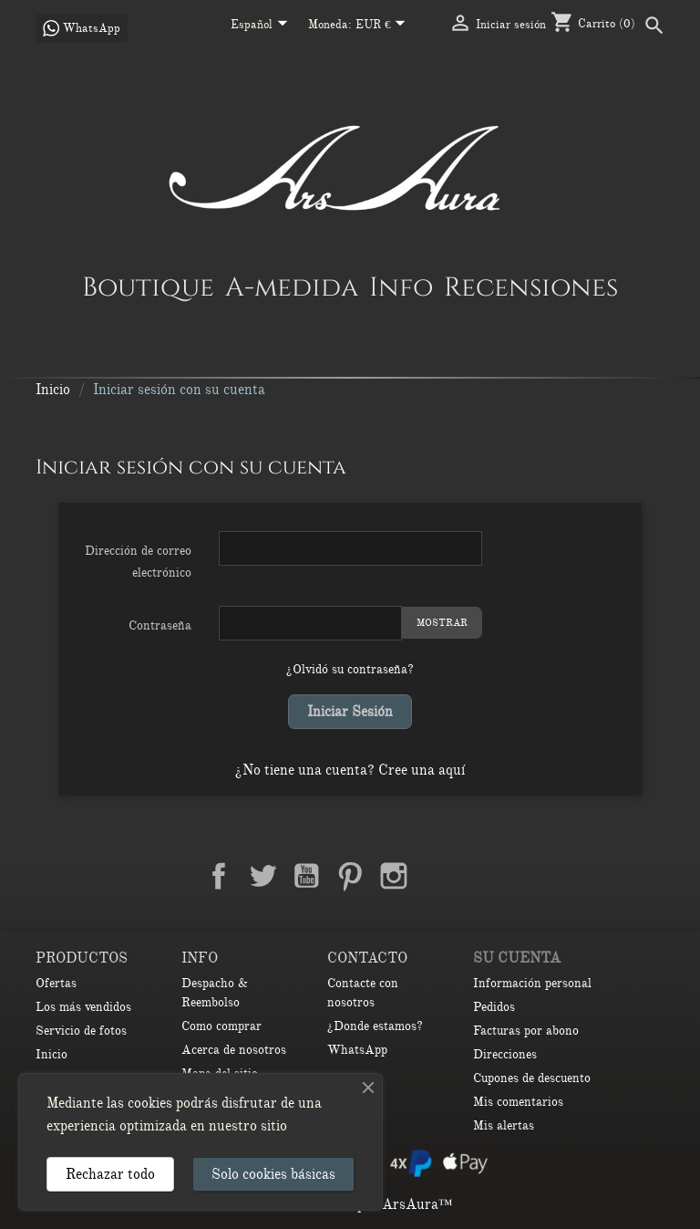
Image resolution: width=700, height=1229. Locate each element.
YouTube (306, 876)
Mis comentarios (518, 1101)
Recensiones (531, 286)
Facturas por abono (526, 1030)
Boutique (148, 286)
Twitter (262, 876)
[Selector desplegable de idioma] (262, 25)
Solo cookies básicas (273, 1174)
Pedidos (494, 1007)
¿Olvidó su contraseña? (350, 669)
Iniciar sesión (350, 712)
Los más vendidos (83, 1007)
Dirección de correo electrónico (138, 561)
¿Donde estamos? (375, 1026)
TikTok (481, 876)
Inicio (51, 1054)
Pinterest (350, 876)
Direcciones (505, 1054)
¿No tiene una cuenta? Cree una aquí (350, 770)
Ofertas (56, 983)
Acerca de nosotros (233, 1049)
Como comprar (221, 1026)
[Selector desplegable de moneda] (384, 25)
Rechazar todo (110, 1174)
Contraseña (160, 625)
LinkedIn (437, 876)
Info (401, 286)
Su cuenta (517, 958)
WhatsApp (357, 1049)
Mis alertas (503, 1125)
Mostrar (442, 623)
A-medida (291, 286)
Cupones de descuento (532, 1078)
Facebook (219, 876)
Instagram (394, 876)
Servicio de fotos (81, 1030)
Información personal (532, 983)
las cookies (139, 1103)
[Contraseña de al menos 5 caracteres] (310, 623)
